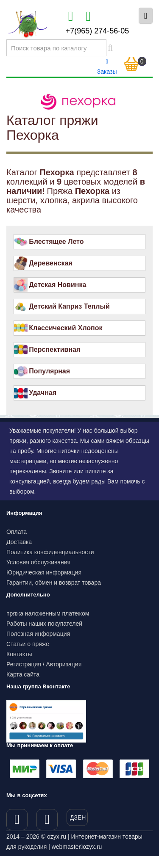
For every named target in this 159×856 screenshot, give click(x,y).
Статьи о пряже (27, 644)
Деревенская (51, 263)
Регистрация (23, 664)
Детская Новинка (57, 284)
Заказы (107, 67)
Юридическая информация (43, 572)
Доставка (19, 541)
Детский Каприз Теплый (69, 306)
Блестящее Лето (56, 241)
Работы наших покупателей (44, 623)
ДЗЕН (78, 817)
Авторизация (64, 664)
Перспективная (54, 349)
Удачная (42, 392)
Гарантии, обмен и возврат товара (53, 582)
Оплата (16, 531)
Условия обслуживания (38, 562)
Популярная (49, 371)
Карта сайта (22, 674)
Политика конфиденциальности (50, 552)
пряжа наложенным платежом (47, 613)
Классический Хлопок (65, 327)
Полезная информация (38, 633)
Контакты (19, 654)
